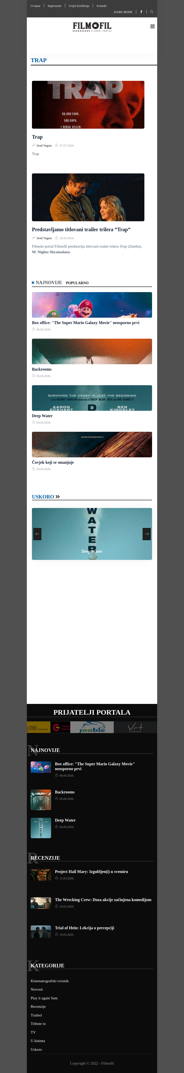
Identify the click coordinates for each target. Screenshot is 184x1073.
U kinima (38, 1041)
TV (33, 1032)
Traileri (36, 1015)
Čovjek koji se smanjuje (53, 462)
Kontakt (102, 6)
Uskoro (43, 497)
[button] (152, 27)
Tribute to (38, 1024)
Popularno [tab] (77, 283)
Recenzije (45, 858)
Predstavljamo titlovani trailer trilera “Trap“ (81, 229)
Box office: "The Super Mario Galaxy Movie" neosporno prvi (85, 322)
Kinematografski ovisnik (50, 981)
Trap (37, 137)
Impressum (54, 6)
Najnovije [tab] (49, 282)
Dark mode (123, 12)
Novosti (37, 989)
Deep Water (42, 416)
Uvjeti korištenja (79, 6)
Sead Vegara (44, 145)
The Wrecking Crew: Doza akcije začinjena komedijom (103, 900)
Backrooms (42, 369)
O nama (35, 6)
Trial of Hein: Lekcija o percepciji (84, 928)
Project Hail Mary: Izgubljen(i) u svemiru (91, 871)
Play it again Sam (44, 998)
